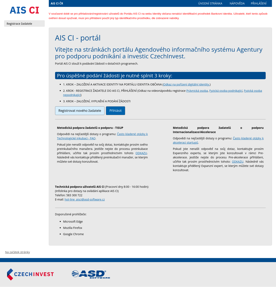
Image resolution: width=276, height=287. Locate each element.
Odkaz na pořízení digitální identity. (186, 84)
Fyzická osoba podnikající (225, 91)
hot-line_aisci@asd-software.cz (85, 199)
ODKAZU (141, 153)
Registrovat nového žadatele (80, 110)
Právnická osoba (197, 91)
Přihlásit (115, 110)
